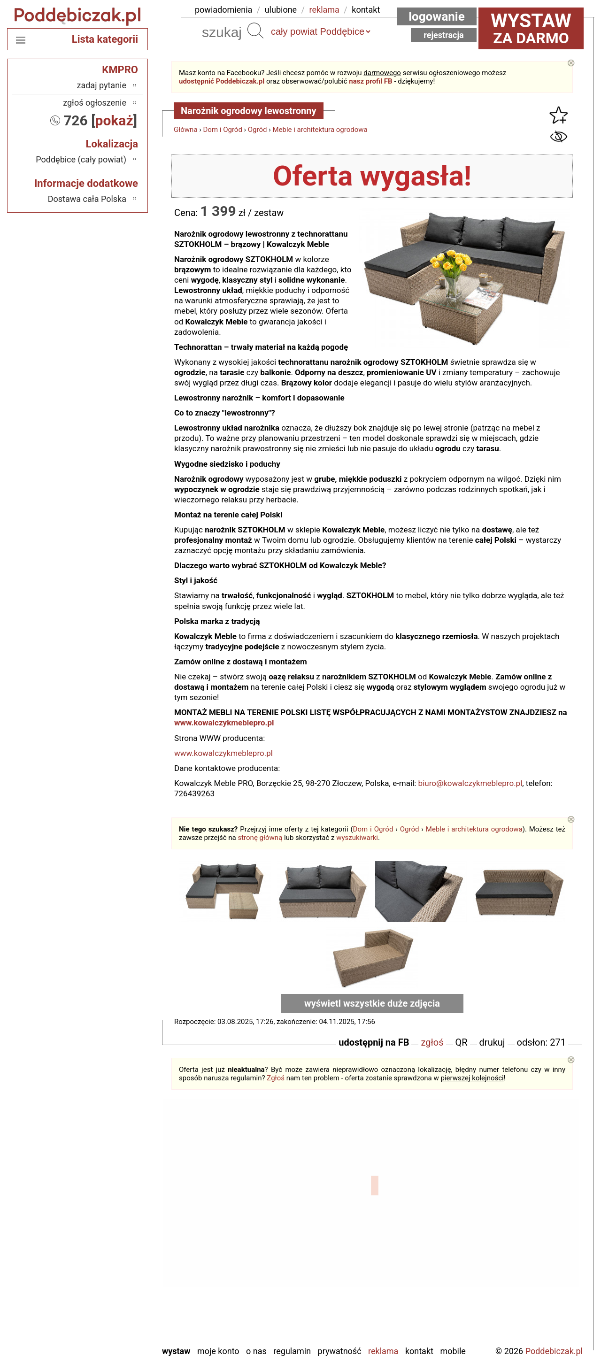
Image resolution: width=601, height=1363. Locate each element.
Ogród (257, 129)
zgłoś (432, 1042)
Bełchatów (108, 1185)
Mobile (452, 1351)
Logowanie (436, 16)
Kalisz (116, 1223)
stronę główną (260, 837)
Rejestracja (444, 35)
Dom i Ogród (222, 129)
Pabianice (109, 1248)
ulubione (281, 10)
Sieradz (113, 1274)
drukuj (492, 1042)
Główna (186, 129)
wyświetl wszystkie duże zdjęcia (372, 1003)
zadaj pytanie (101, 85)
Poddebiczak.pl (554, 1351)
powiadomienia (223, 10)
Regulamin (292, 1351)
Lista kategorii (105, 39)
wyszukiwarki (357, 837)
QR (461, 1042)
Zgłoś (276, 1078)
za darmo (531, 28)
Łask (118, 1198)
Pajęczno (110, 1261)
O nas (256, 1351)
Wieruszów (107, 1324)
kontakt (366, 10)
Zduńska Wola (102, 1337)
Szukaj (255, 30)
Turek (117, 1299)
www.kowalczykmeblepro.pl (226, 722)
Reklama (383, 1351)
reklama (324, 10)
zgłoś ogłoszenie (94, 103)
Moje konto (218, 1351)
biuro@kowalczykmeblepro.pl (470, 783)
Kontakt (419, 1351)
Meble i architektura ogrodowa (319, 129)
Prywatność (340, 1351)
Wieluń (114, 1312)
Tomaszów (107, 1286)
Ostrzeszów (106, 1236)
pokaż (114, 120)
